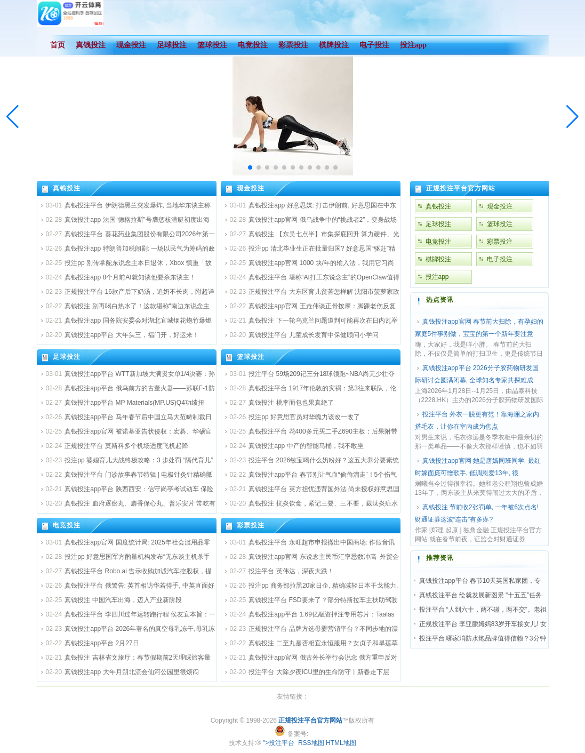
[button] (572, 117)
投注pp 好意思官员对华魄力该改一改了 (304, 417)
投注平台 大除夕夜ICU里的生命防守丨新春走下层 (319, 672)
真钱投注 (67, 188)
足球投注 (67, 357)
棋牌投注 (438, 259)
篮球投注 (251, 357)
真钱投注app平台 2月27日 (102, 643)
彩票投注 (251, 525)
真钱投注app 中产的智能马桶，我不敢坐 (306, 446)
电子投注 (499, 259)
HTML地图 (341, 743)
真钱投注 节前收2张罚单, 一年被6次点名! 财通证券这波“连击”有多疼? (477, 513)
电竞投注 (67, 525)
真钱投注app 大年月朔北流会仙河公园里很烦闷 (131, 672)
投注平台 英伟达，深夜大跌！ (291, 571)
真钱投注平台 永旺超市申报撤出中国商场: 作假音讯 (322, 542)
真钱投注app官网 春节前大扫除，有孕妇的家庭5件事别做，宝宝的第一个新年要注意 (479, 328)
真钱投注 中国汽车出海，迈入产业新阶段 (123, 600)
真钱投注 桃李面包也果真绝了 (291, 402)
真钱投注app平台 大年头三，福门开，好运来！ (131, 335)
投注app (437, 277)
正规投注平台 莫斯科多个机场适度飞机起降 (126, 446)
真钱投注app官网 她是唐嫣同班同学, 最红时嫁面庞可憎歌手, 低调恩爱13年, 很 (478, 467)
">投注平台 (278, 743)
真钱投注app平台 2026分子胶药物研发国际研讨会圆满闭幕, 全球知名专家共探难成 (477, 374)
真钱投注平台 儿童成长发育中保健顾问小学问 (313, 335)
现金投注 (251, 188)
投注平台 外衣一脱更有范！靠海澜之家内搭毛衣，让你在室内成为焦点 (477, 420)
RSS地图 (311, 743)
